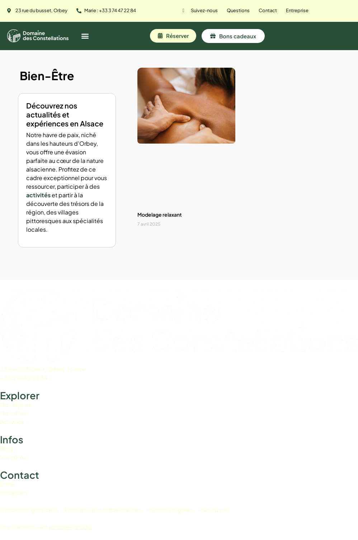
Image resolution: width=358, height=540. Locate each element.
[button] (85, 36)
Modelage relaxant (159, 214)
